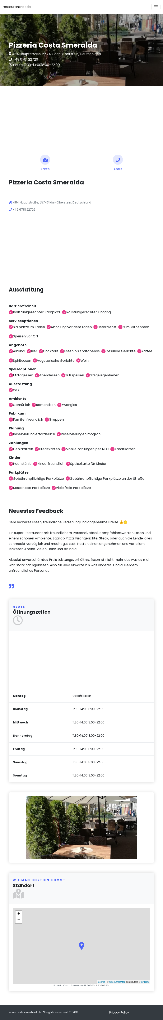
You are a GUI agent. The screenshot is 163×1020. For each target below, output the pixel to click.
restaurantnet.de (17, 6)
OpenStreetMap (117, 982)
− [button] (18, 920)
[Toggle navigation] (155, 7)
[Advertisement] (81, 118)
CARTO (145, 982)
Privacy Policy (119, 1012)
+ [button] (18, 914)
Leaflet (101, 982)
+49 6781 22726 (25, 59)
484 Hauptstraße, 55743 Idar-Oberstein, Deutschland (56, 54)
